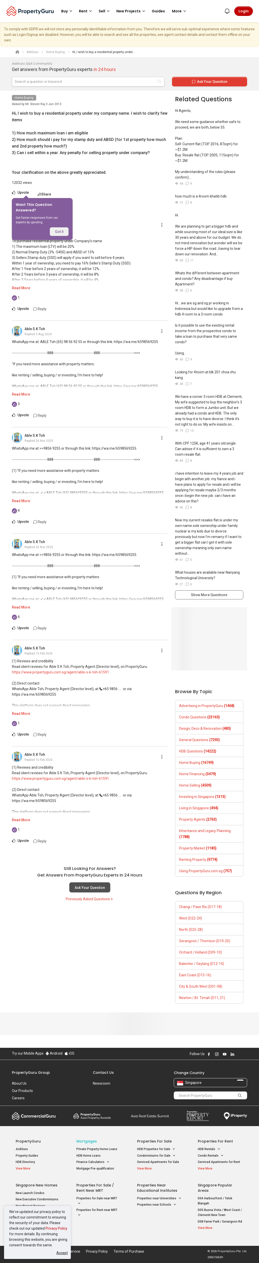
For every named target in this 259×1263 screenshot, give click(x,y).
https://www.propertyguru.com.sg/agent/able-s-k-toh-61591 (60, 672)
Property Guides (27, 1155)
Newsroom (101, 1083)
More (180, 11)
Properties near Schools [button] (156, 1204)
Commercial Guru (34, 1116)
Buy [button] (67, 11)
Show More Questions (209, 595)
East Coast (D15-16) (195, 975)
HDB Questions (197, 751)
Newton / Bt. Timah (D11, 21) (202, 998)
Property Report (197, 1116)
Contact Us (103, 1072)
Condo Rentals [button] (211, 1155)
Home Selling (195, 785)
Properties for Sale (154, 1141)
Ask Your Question (90, 888)
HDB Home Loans (88, 1155)
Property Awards (92, 1116)
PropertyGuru (28, 1141)
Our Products (22, 1091)
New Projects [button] (131, 11)
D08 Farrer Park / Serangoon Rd (220, 1221)
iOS (69, 1053)
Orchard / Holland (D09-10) (200, 952)
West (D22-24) (190, 918)
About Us (19, 1083)
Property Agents (198, 819)
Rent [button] (86, 11)
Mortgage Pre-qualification (95, 1168)
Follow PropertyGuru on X (239, 1054)
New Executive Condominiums (37, 1199)
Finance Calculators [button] (93, 1162)
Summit (149, 1116)
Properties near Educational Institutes (157, 1188)
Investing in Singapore (202, 797)
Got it (59, 232)
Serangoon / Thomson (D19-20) (204, 941)
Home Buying (24, 98)
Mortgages (86, 1141)
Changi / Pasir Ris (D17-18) (200, 907)
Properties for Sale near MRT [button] (96, 1201)
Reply (40, 309)
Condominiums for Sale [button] (156, 1155)
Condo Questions (199, 717)
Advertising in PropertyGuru (206, 706)
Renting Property (198, 860)
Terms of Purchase (129, 1251)
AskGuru (22, 1149)
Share (44, 194)
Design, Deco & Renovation (205, 728)
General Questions (199, 740)
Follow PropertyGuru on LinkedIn (232, 1054)
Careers (18, 1098)
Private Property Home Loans (96, 1149)
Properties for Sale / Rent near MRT (95, 1188)
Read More (21, 288)
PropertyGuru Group (31, 1072)
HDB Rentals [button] (209, 1149)
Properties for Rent (215, 1141)
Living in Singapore (198, 808)
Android (54, 1053)
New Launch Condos (30, 1193)
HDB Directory (25, 1162)
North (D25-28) (191, 930)
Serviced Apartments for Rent (219, 1162)
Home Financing (197, 774)
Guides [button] (158, 11)
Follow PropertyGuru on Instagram (217, 1054)
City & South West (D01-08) (200, 986)
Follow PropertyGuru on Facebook (209, 1054)
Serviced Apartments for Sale (158, 1162)
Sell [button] (105, 11)
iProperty (235, 1116)
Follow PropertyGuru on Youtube (225, 1054)
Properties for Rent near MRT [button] (96, 1213)
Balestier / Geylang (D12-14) (201, 964)
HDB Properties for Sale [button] (156, 1149)
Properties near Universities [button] (159, 1198)
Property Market (198, 848)
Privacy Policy (56, 1228)
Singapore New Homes (36, 1185)
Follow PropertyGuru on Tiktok (245, 1054)
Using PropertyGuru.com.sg (205, 871)
